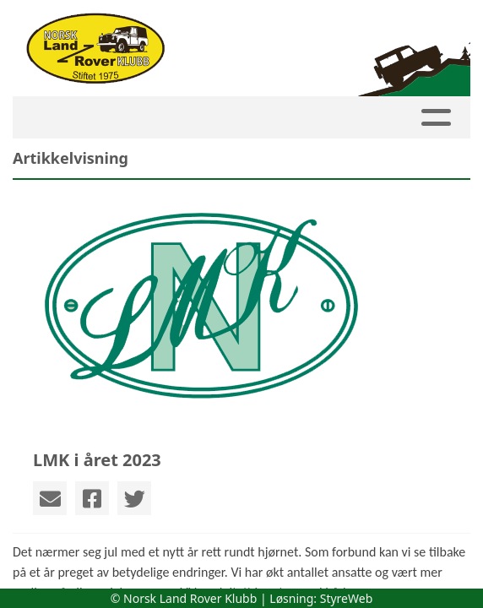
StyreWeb (346, 598)
